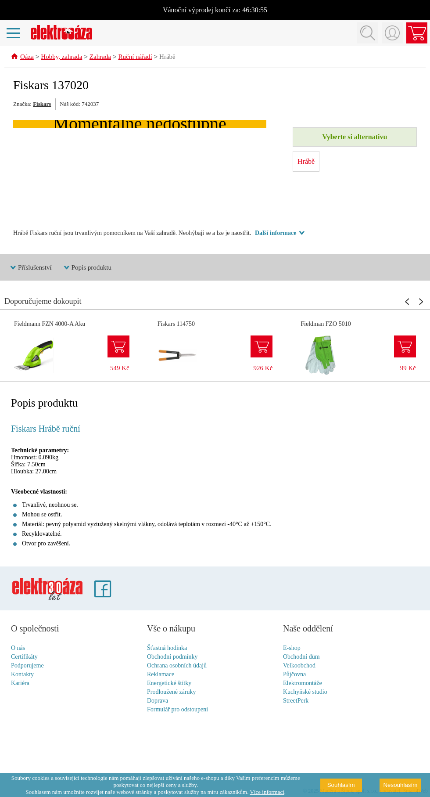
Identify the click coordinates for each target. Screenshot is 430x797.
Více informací (267, 792)
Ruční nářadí (135, 57)
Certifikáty (24, 657)
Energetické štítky (169, 683)
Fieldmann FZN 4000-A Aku (49, 324)
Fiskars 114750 (176, 324)
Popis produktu (91, 267)
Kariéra (20, 683)
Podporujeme (27, 666)
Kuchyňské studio (305, 692)
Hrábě (167, 57)
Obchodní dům (301, 657)
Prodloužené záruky (171, 692)
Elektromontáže (302, 683)
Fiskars (42, 104)
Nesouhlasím (400, 785)
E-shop (292, 648)
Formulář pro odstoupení (177, 710)
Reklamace (160, 674)
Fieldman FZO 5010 (326, 324)
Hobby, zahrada (61, 57)
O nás (18, 648)
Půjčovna (294, 674)
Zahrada (100, 57)
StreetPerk (295, 701)
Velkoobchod (299, 666)
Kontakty (22, 674)
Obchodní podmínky (172, 657)
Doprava (157, 701)
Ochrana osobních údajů (177, 666)
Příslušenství (35, 267)
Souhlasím (341, 785)
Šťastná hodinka (167, 648)
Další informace (275, 233)
